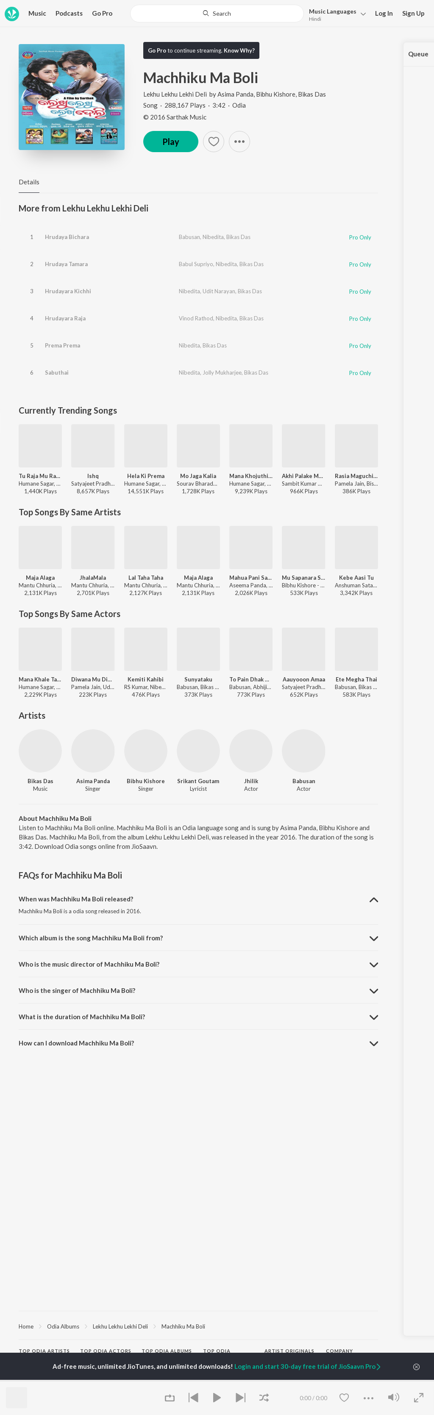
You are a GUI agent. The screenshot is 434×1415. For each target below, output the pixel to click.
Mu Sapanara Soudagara (303, 577)
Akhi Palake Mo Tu (303, 476)
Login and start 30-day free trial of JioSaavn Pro (308, 1366)
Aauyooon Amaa (304, 679)
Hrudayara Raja (65, 318)
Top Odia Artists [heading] (44, 1351)
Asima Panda (235, 94)
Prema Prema (62, 345)
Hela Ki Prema (145, 476)
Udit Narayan (219, 291)
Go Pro (102, 13)
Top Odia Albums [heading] (167, 1351)
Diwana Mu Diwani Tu (92, 679)
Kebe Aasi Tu (356, 577)
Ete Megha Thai (356, 679)
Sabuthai (57, 372)
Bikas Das (312, 94)
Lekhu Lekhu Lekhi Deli (175, 94)
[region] (198, 1326)
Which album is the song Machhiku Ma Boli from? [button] (91, 938)
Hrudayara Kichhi (68, 291)
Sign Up (413, 13)
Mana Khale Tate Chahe (40, 679)
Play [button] (170, 141)
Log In (384, 13)
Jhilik (251, 781)
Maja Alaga (40, 577)
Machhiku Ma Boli (183, 1326)
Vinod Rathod (196, 318)
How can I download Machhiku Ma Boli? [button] (76, 1043)
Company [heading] (339, 1351)
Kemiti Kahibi (146, 679)
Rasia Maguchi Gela (356, 476)
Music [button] (37, 13)
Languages (332, 11)
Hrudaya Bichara (67, 237)
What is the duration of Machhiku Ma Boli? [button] (82, 1016)
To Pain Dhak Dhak (251, 679)
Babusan (189, 237)
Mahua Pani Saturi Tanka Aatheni (251, 577)
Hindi (315, 19)
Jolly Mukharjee (222, 372)
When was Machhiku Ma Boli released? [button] (76, 899)
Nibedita (213, 237)
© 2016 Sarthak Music (174, 117)
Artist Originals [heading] (289, 1351)
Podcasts (69, 13)
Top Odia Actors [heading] (105, 1351)
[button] (335, 14)
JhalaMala (93, 577)
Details (29, 182)
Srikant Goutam (198, 781)
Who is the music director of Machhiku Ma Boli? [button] (89, 964)
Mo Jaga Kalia (198, 476)
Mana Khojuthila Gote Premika (251, 476)
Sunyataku (198, 679)
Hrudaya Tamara (66, 264)
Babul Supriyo (196, 264)
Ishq (93, 476)
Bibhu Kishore (275, 94)
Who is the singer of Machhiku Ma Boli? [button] (77, 990)
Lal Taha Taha (145, 577)
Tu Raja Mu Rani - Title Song (40, 476)
